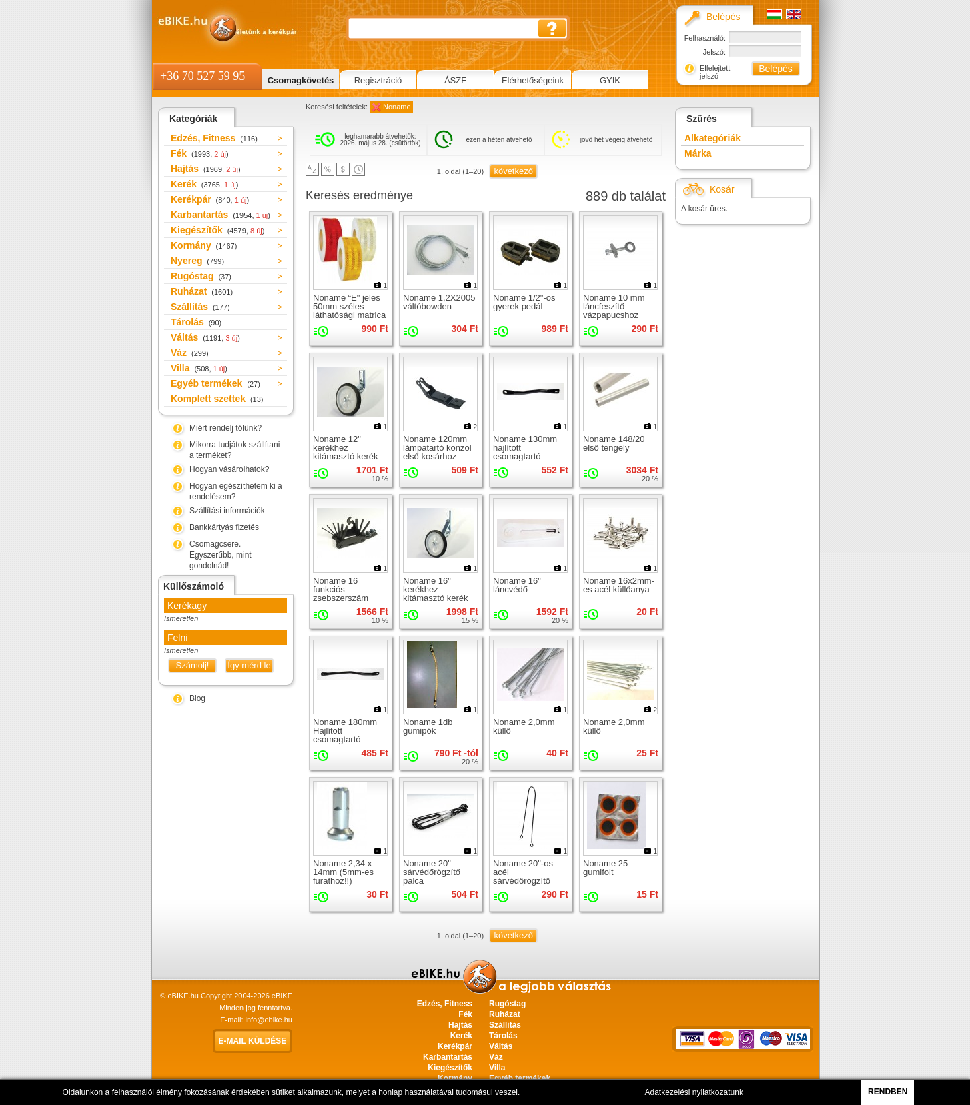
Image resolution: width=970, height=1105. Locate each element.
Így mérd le (248, 665)
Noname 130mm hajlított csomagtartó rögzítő (525, 452)
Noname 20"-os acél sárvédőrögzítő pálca (523, 876)
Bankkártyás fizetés (224, 527)
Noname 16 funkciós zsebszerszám (340, 589)
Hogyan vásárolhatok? (229, 469)
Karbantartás (220, 214)
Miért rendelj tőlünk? (225, 428)
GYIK (610, 80)
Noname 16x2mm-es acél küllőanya (618, 585)
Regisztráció (378, 80)
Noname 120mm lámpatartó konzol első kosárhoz (437, 447)
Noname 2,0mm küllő (523, 726)
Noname (397, 107)
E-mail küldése (253, 1041)
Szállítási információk (227, 510)
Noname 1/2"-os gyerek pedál (524, 302)
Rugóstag (201, 276)
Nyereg (197, 260)
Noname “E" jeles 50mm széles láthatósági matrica (349, 306)
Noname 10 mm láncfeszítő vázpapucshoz (613, 306)
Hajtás (206, 168)
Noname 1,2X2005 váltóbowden (439, 302)
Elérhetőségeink (533, 80)
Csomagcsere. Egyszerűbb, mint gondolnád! (220, 554)
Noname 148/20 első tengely (614, 443)
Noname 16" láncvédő (517, 585)
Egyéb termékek (215, 383)
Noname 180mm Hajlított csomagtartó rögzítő (345, 735)
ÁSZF (455, 80)
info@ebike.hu (269, 1020)
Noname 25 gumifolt (605, 867)
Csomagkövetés (301, 80)
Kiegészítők (217, 230)
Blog (197, 698)
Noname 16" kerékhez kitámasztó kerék (435, 589)
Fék (200, 153)
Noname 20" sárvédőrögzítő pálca (431, 872)
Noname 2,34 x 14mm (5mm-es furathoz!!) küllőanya (343, 876)
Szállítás (200, 306)
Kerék (204, 184)
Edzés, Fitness (214, 138)
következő (513, 171)
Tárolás (196, 322)
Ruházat (202, 291)
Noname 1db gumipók (427, 726)
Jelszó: (714, 52)
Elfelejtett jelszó (715, 72)
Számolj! (192, 665)
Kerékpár (210, 199)
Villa (199, 368)
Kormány (204, 245)
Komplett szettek (217, 398)
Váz (190, 352)
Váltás (205, 337)
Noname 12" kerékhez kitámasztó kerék (345, 447)
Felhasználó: (705, 38)
